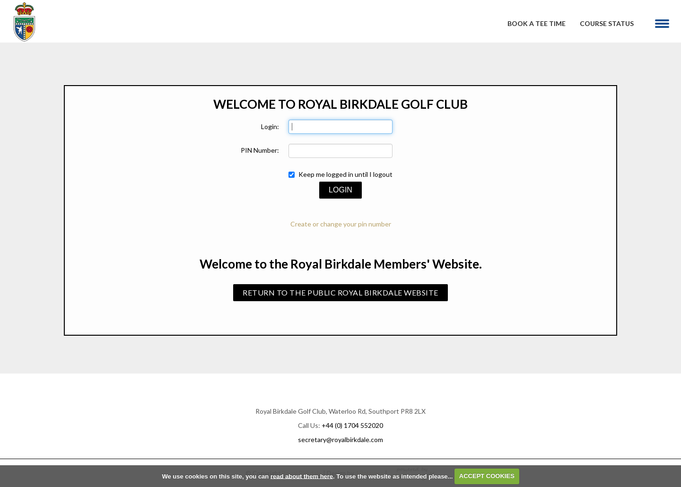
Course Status (607, 23)
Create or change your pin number (340, 224)
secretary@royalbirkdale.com (340, 439)
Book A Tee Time (536, 23)
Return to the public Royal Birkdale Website (340, 292)
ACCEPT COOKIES (487, 475)
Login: (270, 126)
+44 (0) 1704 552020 (352, 425)
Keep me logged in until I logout (340, 174)
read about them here (302, 475)
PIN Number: (260, 150)
